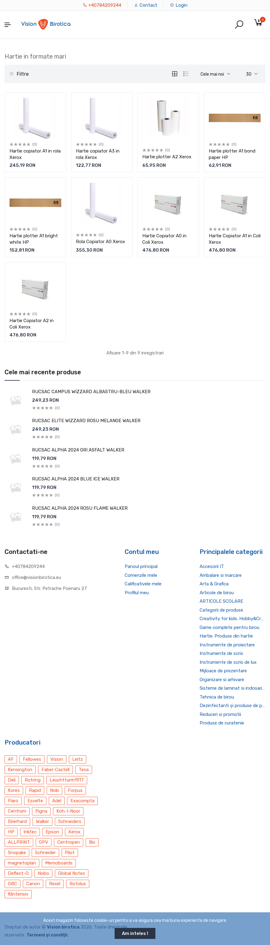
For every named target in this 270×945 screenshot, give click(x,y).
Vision (56, 759)
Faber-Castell (55, 769)
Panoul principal (141, 566)
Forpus (75, 790)
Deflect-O (18, 873)
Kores (14, 790)
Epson (52, 832)
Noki (54, 790)
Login (178, 5)
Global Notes (71, 873)
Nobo (43, 873)
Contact (145, 5)
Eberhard (17, 821)
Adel (56, 800)
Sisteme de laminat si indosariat (232, 688)
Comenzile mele (141, 575)
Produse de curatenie (222, 723)
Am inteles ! (135, 933)
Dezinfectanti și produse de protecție (232, 705)
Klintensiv (18, 894)
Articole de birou (217, 592)
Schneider (45, 852)
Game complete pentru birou (229, 627)
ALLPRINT (19, 842)
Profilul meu (137, 592)
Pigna (41, 811)
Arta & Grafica (214, 584)
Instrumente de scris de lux (228, 662)
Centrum (17, 811)
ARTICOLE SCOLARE (221, 601)
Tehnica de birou (217, 697)
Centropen (68, 842)
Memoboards (59, 863)
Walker (42, 821)
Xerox (74, 832)
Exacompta (82, 800)
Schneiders (69, 821)
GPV (43, 842)
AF (11, 759)
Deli (12, 780)
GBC (12, 883)
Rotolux (77, 883)
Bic (92, 842)
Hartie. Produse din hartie (226, 636)
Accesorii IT (212, 566)
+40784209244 (102, 5)
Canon (33, 883)
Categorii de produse (221, 610)
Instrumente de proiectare (227, 645)
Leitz (77, 759)
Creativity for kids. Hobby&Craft (232, 618)
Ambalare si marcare (221, 575)
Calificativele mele (143, 584)
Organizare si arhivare (222, 679)
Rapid (35, 790)
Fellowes (32, 759)
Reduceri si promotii (220, 714)
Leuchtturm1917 (67, 780)
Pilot (70, 852)
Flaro (13, 800)
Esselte (35, 800)
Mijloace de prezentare (223, 671)
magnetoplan (22, 863)
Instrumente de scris (221, 653)
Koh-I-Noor (68, 811)
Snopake (17, 852)
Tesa (84, 769)
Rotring (33, 780)
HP (11, 832)
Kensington (20, 769)
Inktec (30, 832)
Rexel (54, 883)
